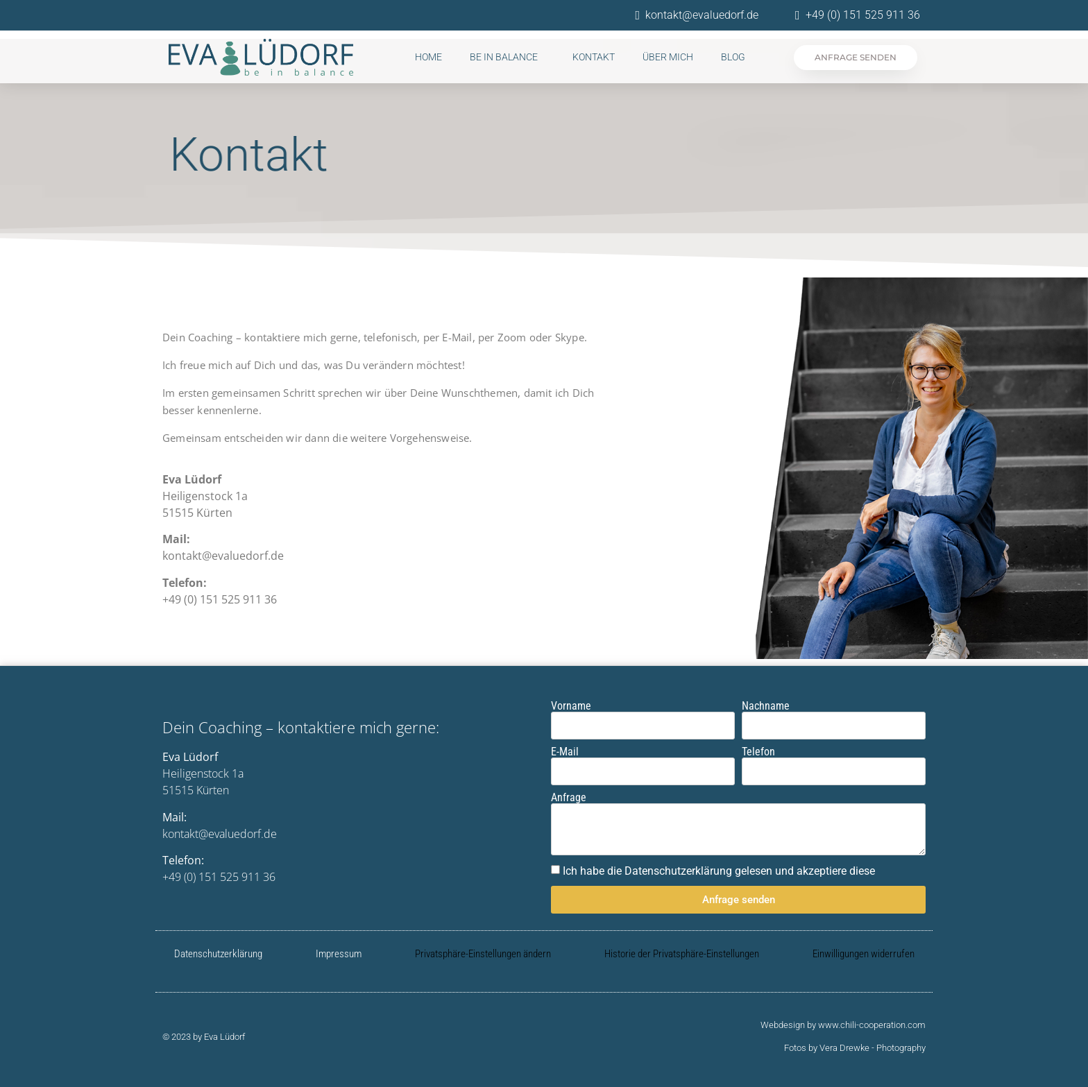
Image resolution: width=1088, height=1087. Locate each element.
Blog (733, 56)
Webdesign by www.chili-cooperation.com (843, 1025)
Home (428, 56)
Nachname (766, 706)
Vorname (571, 706)
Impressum (339, 954)
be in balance (507, 57)
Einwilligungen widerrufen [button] (864, 954)
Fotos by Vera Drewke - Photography (855, 1048)
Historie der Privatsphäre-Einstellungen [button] (681, 954)
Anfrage (568, 797)
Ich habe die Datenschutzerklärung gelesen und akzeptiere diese (719, 871)
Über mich (668, 56)
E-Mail (565, 752)
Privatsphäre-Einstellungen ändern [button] (483, 954)
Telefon (758, 752)
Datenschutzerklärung (218, 954)
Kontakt (593, 56)
